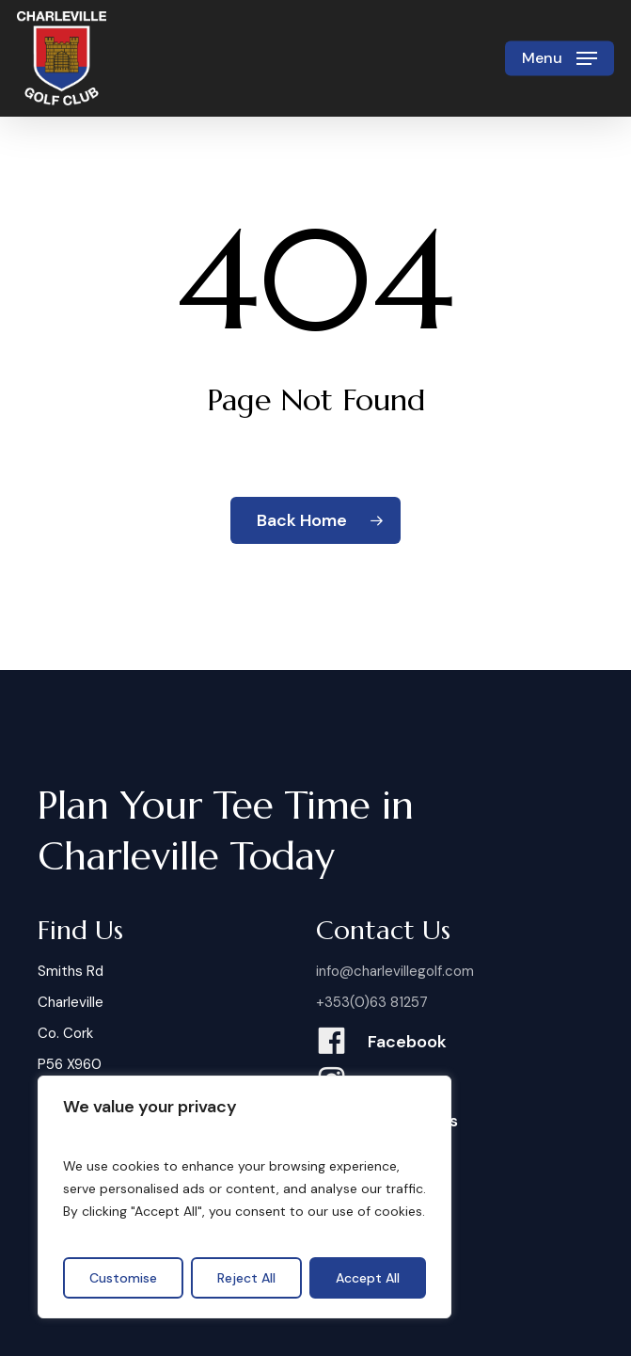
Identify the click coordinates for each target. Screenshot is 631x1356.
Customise (123, 1277)
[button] (559, 58)
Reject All (246, 1277)
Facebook (407, 1041)
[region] (244, 1197)
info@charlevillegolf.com (395, 971)
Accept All (368, 1277)
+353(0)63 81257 (372, 1002)
